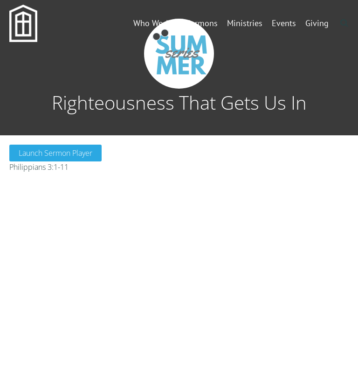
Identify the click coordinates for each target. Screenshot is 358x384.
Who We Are (155, 23)
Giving (317, 23)
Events (284, 23)
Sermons (202, 23)
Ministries (244, 23)
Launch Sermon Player (55, 153)
